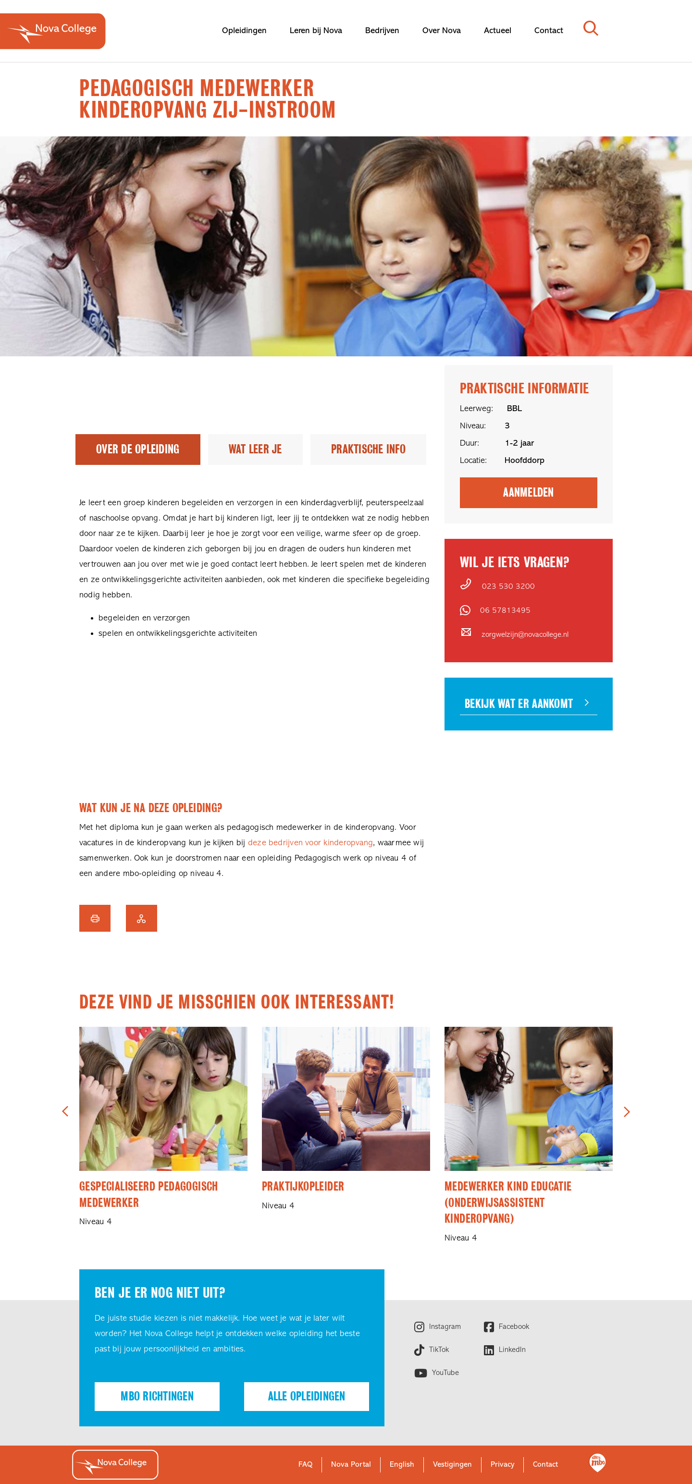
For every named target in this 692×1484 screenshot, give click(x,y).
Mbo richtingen (157, 1396)
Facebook (512, 1327)
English (402, 1465)
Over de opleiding (137, 449)
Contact (545, 1465)
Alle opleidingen (307, 1396)
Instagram (444, 1327)
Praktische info (368, 449)
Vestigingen (452, 1465)
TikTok (438, 1350)
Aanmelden (528, 492)
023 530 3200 (508, 587)
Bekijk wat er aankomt (519, 704)
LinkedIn (511, 1350)
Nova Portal (351, 1465)
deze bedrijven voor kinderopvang (310, 843)
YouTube (444, 1373)
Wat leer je (255, 449)
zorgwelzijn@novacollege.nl (525, 635)
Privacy (502, 1465)
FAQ (305, 1465)
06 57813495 (505, 611)
